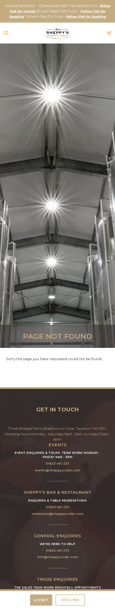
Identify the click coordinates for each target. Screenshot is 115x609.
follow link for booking (86, 17)
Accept (41, 600)
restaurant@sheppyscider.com (57, 514)
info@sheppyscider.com (57, 557)
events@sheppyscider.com (57, 470)
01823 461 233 (57, 463)
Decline (70, 600)
